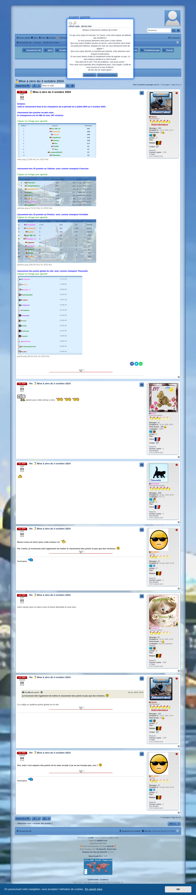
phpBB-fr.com (102, 840)
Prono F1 (152, 150)
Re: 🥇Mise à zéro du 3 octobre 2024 (50, 383)
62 (158, 423)
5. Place (152, 154)
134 (163, 427)
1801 (159, 128)
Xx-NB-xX (155, 552)
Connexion (89, 74)
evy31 (154, 413)
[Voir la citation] (41, 692)
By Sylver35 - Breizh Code (106, 849)
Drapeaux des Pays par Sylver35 (94, 852)
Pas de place (153, 450)
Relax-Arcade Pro (95, 856)
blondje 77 (155, 628)
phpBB (90, 838)
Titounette (155, 484)
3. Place (152, 664)
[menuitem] (34, 38)
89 (158, 637)
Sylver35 (110, 846)
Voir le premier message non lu (146, 85)
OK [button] (178, 889)
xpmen (154, 117)
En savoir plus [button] (93, 889)
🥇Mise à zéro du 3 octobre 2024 (39, 81)
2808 (159, 493)
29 (158, 561)
